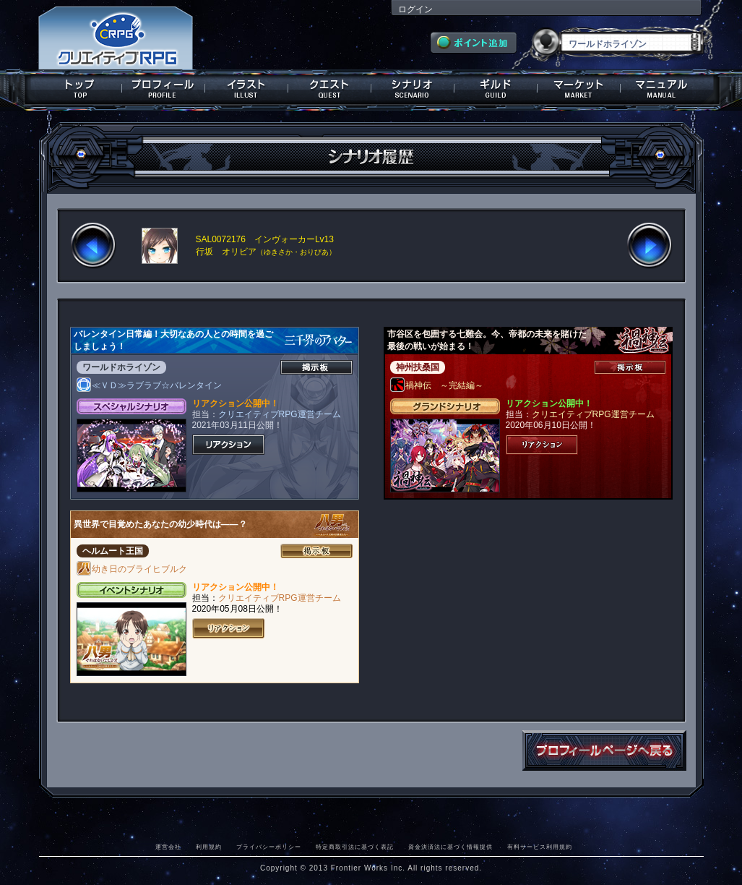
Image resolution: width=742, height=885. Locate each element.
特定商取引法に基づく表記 (355, 846)
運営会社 (168, 846)
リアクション (228, 445)
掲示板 (316, 367)
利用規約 (209, 846)
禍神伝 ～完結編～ (437, 385)
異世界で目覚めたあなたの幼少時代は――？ (160, 524)
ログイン (415, 9)
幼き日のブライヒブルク (132, 569)
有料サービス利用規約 (539, 846)
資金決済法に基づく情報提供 (450, 846)
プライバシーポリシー (268, 846)
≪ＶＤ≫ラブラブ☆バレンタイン (150, 385)
